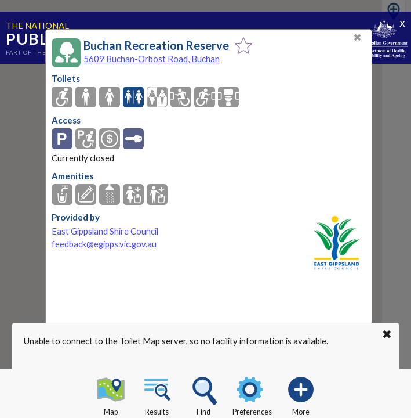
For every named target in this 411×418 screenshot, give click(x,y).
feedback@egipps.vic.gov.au (104, 244)
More (300, 394)
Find (203, 394)
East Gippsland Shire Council (105, 231)
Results (157, 394)
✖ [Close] (357, 37)
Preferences (252, 394)
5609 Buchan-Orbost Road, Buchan (151, 58)
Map (110, 394)
